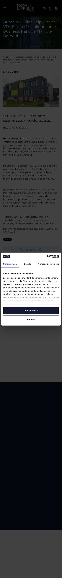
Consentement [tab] (10, 264)
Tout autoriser (31, 310)
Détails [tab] (27, 264)
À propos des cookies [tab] (48, 264)
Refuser (31, 319)
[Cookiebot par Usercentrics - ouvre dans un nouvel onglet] (47, 256)
